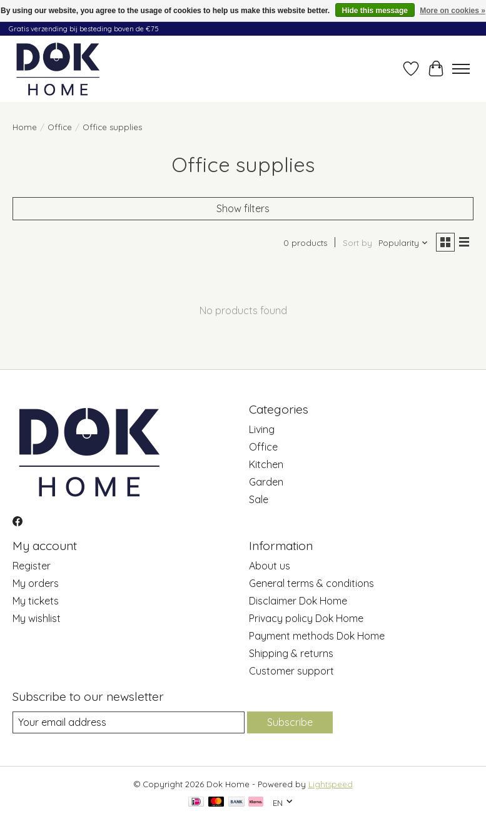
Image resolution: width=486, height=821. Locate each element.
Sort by (357, 243)
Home (25, 127)
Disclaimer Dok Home (298, 600)
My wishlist (37, 618)
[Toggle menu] (460, 68)
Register (32, 565)
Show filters (243, 208)
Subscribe (290, 722)
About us (269, 565)
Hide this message (375, 10)
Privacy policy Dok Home (306, 618)
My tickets (36, 600)
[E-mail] (129, 722)
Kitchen (266, 464)
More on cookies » (452, 10)
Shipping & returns (291, 653)
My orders (36, 583)
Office (60, 127)
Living (262, 429)
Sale (258, 499)
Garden (266, 482)
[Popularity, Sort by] (403, 243)
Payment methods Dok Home (317, 636)
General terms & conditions (311, 583)
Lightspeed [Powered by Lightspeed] (330, 784)
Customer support (291, 671)
